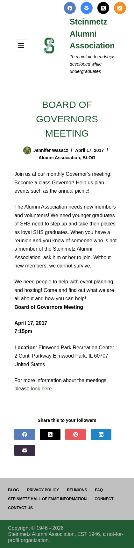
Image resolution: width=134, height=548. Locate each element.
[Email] (24, 450)
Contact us (20, 508)
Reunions (77, 490)
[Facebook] (70, 8)
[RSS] (120, 8)
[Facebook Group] (87, 8)
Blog (13, 490)
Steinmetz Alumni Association (92, 33)
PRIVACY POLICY (43, 490)
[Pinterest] (75, 434)
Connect (104, 499)
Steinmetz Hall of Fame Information (47, 499)
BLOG (88, 157)
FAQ (99, 490)
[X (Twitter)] (103, 8)
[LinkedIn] (101, 434)
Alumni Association (59, 157)
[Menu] (21, 45)
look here (41, 388)
